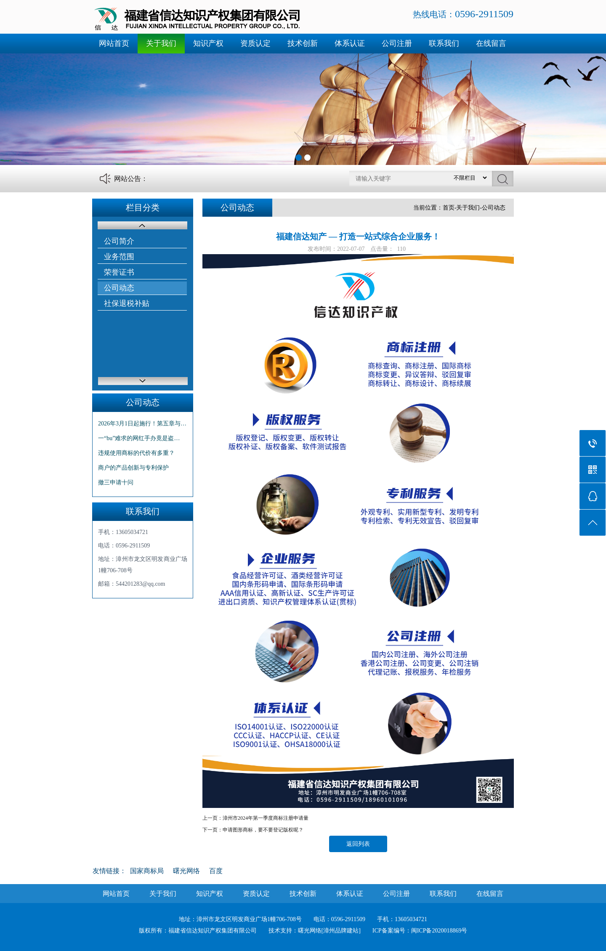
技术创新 (302, 43)
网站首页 (114, 43)
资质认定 (255, 43)
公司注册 (397, 43)
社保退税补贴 (126, 303)
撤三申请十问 (115, 482)
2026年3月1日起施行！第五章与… (142, 423)
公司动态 (119, 288)
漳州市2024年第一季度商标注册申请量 (265, 818)
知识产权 (208, 43)
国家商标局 (147, 870)
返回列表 (358, 844)
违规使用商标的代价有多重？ (136, 453)
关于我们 (161, 43)
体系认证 (350, 43)
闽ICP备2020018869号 (439, 930)
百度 (216, 870)
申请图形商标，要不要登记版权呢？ (263, 830)
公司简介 (119, 241)
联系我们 (444, 43)
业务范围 (119, 256)
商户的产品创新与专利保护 (133, 468)
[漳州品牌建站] (341, 930)
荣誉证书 (119, 272)
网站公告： (131, 178)
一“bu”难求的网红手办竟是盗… (139, 438)
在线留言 (491, 43)
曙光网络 (186, 870)
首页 (448, 208)
